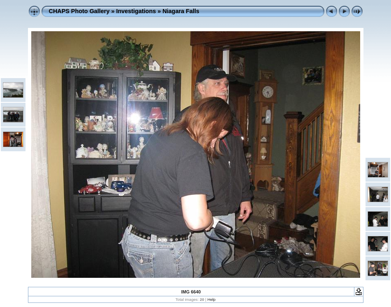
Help (211, 299)
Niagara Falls (180, 11)
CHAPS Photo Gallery (79, 11)
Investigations (136, 11)
